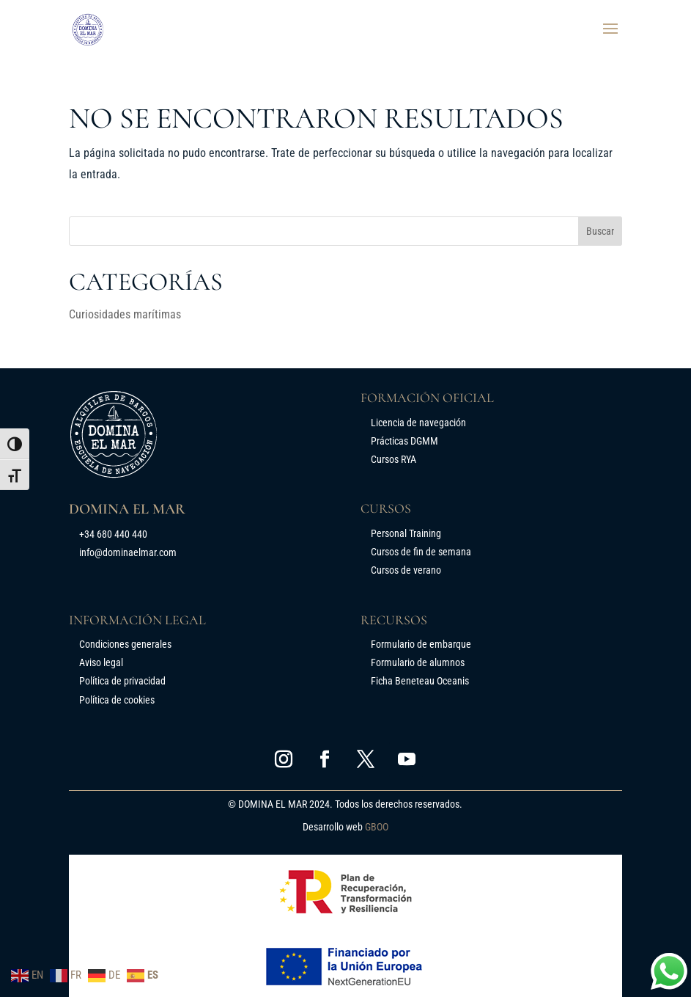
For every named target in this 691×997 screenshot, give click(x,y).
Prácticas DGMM (404, 441)
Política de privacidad (122, 681)
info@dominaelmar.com (128, 552)
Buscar (600, 231)
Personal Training (406, 533)
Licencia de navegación (418, 422)
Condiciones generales (125, 644)
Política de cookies (117, 700)
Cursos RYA (393, 459)
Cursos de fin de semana (421, 552)
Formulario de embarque (421, 644)
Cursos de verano (406, 570)
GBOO (376, 827)
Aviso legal (101, 662)
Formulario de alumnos (418, 662)
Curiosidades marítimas (125, 314)
